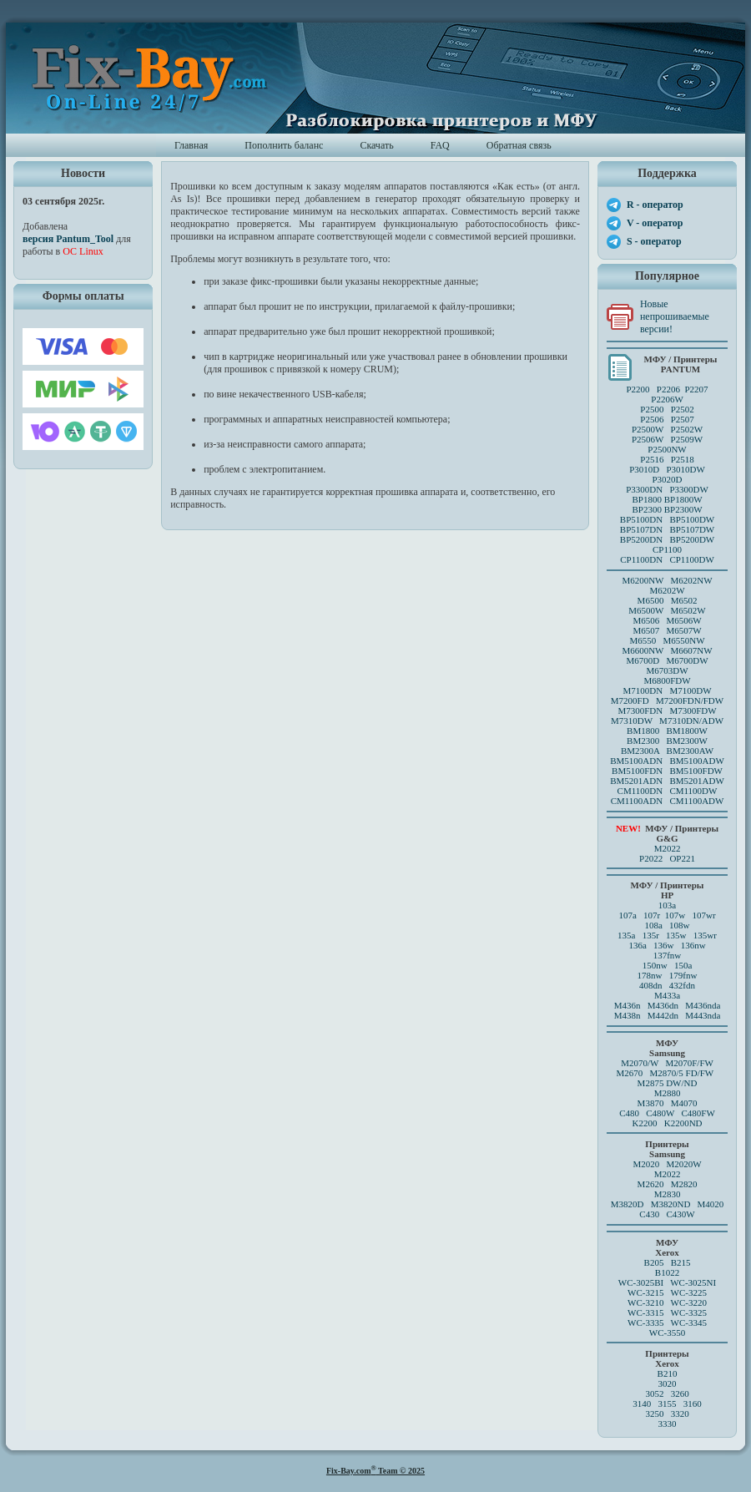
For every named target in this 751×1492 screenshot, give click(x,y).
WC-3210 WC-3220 (667, 1302)
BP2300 (646, 509)
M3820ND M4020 (687, 1204)
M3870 (651, 1103)
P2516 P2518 (667, 459)
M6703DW (667, 670)
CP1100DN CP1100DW (667, 559)
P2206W (667, 399)
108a (653, 925)
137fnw (667, 955)
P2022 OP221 (667, 858)
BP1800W (683, 499)
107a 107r (639, 915)
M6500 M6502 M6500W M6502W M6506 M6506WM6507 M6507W (666, 615)
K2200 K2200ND (668, 1123)
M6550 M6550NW (666, 640)
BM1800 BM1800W (667, 731)
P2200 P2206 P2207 (667, 389)
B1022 (667, 1272)
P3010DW (685, 469)
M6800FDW (666, 680)
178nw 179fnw (668, 975)
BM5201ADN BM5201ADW (667, 781)
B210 (668, 1373)
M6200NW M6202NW (667, 580)
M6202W (666, 590)
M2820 (684, 1184)
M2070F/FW (689, 1063)
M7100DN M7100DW (667, 690)
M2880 (667, 1093)
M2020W (683, 1164)
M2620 (651, 1184)
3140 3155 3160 (667, 1403)
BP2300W (683, 509)
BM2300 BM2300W (667, 741)
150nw (655, 965)
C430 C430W (666, 1214)
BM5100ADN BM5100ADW (667, 761)
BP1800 (646, 499)
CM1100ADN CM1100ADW (667, 801)
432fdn (682, 985)
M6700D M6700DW (667, 660)
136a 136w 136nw (666, 945)
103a (667, 905)
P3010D (644, 469)
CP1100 (667, 549)
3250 (654, 1414)
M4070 (684, 1103)
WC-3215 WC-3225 (667, 1292)
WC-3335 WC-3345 (667, 1323)
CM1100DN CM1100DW (667, 791)
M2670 (629, 1073)
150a (683, 965)
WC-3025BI (640, 1282)
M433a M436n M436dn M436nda (667, 1000)
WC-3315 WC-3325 (667, 1312)
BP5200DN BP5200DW (667, 539)
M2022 (667, 848)
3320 (680, 1414)
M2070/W (639, 1063)
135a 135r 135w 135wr (667, 935)
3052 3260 (666, 1393)
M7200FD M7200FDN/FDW (667, 700)
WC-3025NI (693, 1282)
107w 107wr (690, 915)
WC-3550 (667, 1333)
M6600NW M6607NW (667, 650)
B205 (654, 1262)
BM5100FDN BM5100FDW (667, 771)
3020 (667, 1383)
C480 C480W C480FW (667, 1113)
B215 (681, 1262)
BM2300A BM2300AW (667, 751)
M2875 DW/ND (668, 1083)
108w (679, 925)
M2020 (646, 1164)
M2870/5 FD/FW (682, 1073)
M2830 (667, 1194)
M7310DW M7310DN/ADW (667, 721)
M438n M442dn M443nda (667, 1015)
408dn (651, 985)
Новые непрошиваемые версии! (674, 316)
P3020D (667, 479)
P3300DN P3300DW (667, 489)
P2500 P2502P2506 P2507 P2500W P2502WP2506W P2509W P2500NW (667, 429)
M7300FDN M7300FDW (666, 711)
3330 (667, 1424)
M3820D (627, 1204)
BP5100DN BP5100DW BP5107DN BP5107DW (667, 524)
